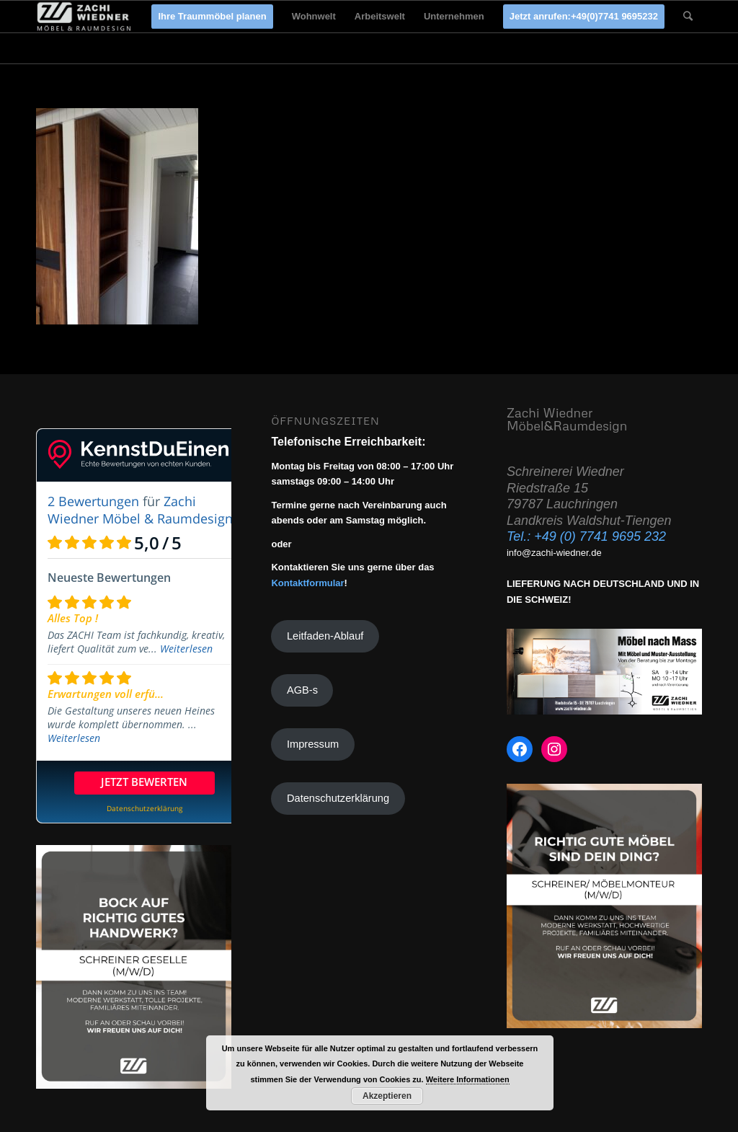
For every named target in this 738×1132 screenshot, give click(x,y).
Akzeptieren (387, 1096)
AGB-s (302, 690)
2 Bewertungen (93, 501)
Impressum (313, 744)
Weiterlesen (186, 648)
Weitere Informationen (468, 1079)
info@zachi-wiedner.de (554, 552)
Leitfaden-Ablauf (325, 636)
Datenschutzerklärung (338, 798)
